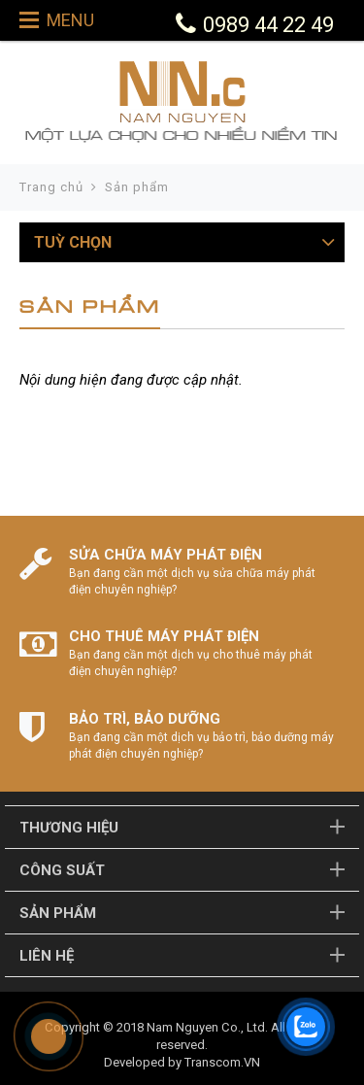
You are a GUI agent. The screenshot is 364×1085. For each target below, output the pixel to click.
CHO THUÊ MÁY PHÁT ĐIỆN (164, 636)
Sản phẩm (137, 187)
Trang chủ (51, 187)
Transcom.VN (222, 1062)
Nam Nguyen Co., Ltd (206, 1027)
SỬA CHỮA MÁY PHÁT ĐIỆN (165, 554)
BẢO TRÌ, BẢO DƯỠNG (144, 719)
